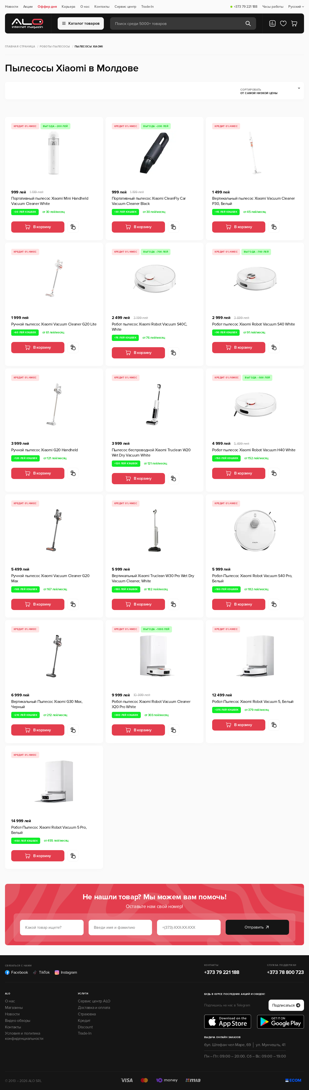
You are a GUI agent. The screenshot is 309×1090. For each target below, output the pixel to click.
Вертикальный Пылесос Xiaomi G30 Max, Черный (46, 704)
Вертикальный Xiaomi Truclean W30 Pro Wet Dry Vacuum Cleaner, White (153, 578)
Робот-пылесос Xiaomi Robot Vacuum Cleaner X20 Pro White (151, 704)
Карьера (68, 6)
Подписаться (286, 1005)
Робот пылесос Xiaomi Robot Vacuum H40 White (253, 450)
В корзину (38, 227)
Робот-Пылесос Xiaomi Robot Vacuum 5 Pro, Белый (49, 830)
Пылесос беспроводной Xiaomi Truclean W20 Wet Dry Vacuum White (151, 453)
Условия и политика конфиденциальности (24, 1036)
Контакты (101, 6)
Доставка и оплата (94, 1007)
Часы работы (272, 6)
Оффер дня (47, 6)
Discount (85, 1027)
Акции (28, 6)
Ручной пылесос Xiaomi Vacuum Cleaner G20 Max (50, 578)
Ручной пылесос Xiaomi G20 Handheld (44, 450)
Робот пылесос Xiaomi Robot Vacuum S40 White (253, 324)
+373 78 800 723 (285, 972)
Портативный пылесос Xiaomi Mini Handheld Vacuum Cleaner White (49, 201)
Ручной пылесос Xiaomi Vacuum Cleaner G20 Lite (54, 324)
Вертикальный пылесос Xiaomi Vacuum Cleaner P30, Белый (253, 201)
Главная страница (20, 46)
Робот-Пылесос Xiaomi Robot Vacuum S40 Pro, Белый (252, 578)
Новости (11, 6)
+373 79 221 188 (245, 6)
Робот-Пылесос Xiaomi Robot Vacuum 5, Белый (253, 701)
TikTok (41, 972)
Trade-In (147, 6)
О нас (84, 6)
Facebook (16, 972)
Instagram (66, 972)
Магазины (13, 1007)
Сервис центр (125, 6)
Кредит (84, 1020)
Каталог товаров (81, 23)
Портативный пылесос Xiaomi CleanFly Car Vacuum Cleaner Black (149, 201)
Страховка (87, 1014)
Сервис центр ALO (94, 1001)
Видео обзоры (17, 1020)
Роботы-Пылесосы (55, 46)
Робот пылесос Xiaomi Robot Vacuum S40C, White (149, 327)
